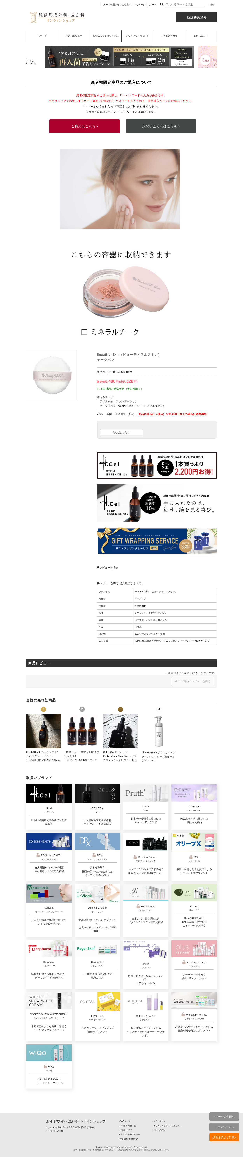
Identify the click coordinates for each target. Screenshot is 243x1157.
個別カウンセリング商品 (106, 36)
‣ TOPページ (124, 1121)
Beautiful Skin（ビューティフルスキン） (141, 405)
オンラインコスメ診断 (137, 36)
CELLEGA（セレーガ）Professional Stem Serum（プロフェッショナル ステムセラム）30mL (120, 760)
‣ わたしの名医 (158, 1130)
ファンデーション (127, 401)
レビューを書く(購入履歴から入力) (119, 583)
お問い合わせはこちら (161, 126)
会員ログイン (176, 672)
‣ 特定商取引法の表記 (128, 1139)
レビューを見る (107, 567)
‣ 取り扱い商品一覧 (127, 1126)
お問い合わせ (201, 36)
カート (152, 4)
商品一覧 (42, 36)
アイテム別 (106, 401)
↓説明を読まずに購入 (224, 1137)
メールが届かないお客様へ (117, 4)
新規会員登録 (196, 17)
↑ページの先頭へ (224, 1116)
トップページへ (224, 1126)
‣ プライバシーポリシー (129, 1134)
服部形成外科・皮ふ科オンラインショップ (75, 1121)
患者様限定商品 (74, 36)
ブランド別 (106, 405)
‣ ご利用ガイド (125, 1130)
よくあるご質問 (169, 36)
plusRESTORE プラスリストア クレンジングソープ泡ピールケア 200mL (158, 756)
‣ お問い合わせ (158, 1121)
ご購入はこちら (84, 126)
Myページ (140, 4)
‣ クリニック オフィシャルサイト (166, 1126)
